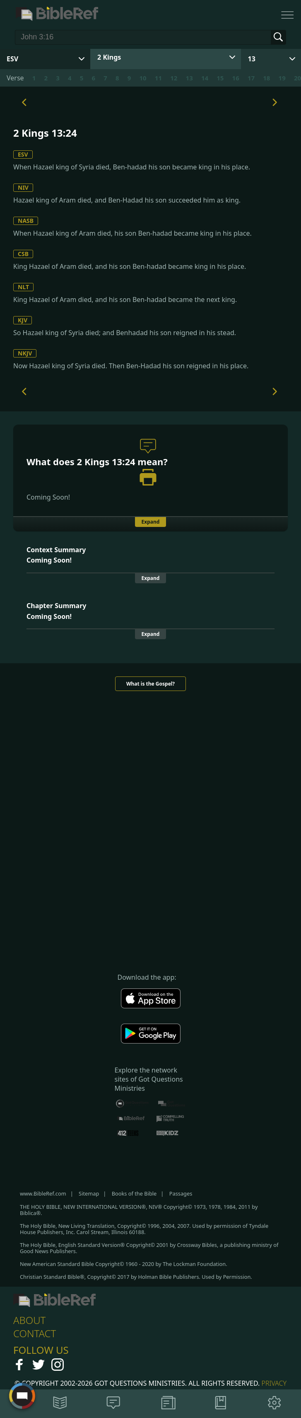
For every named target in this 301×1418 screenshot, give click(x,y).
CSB (23, 254)
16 (235, 78)
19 (282, 78)
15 (220, 78)
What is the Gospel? (150, 683)
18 (266, 78)
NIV (23, 187)
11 (158, 78)
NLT (23, 287)
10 (143, 78)
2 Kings (109, 57)
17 (251, 78)
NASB (26, 221)
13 (251, 58)
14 (204, 78)
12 (173, 78)
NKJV (25, 353)
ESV (23, 154)
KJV (22, 320)
